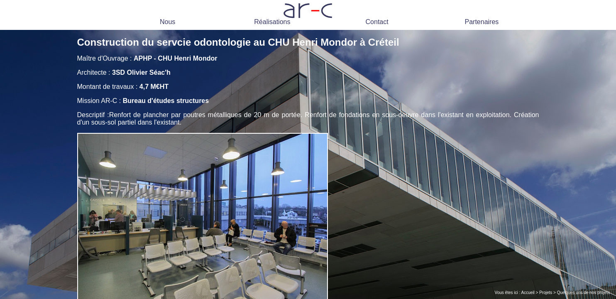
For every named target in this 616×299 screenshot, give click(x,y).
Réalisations (272, 21)
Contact (377, 21)
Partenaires (481, 21)
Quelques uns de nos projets (583, 292)
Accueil (528, 292)
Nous (167, 21)
